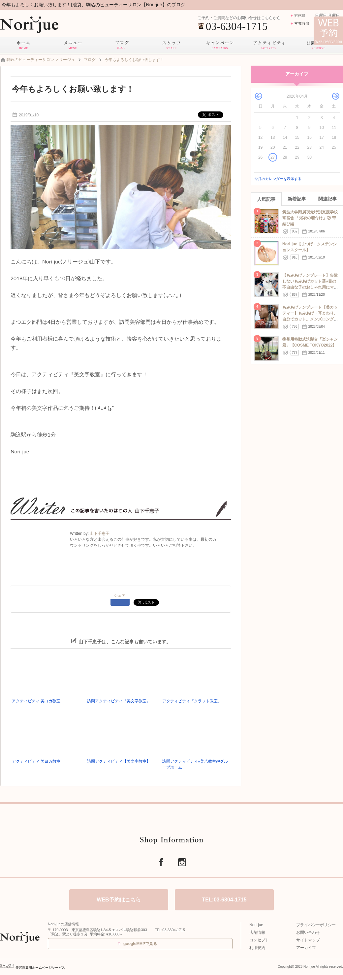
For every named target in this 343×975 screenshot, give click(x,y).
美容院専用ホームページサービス (32, 967)
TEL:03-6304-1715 (224, 899)
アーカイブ (306, 947)
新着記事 (297, 198)
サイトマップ (308, 940)
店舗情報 (257, 932)
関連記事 (327, 198)
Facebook (161, 862)
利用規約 (257, 947)
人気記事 (266, 199)
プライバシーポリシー (316, 925)
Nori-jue (256, 925)
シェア (120, 595)
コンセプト (259, 940)
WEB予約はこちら (118, 899)
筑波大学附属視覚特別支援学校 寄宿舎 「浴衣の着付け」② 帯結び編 (310, 218)
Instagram (182, 862)
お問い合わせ (308, 932)
